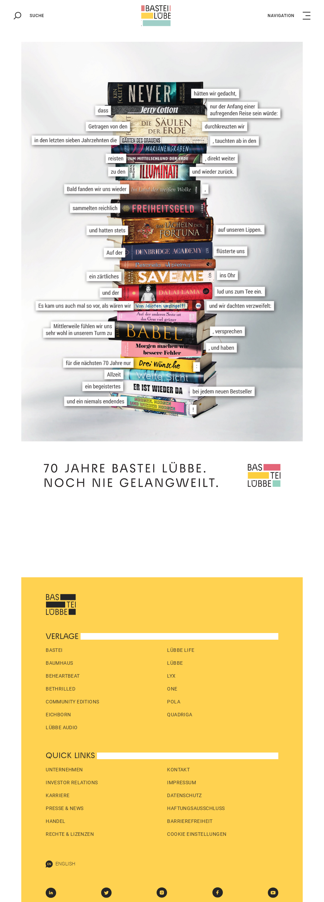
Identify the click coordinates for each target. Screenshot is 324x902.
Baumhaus (59, 663)
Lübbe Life (180, 650)
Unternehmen (64, 769)
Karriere (57, 795)
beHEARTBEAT (63, 676)
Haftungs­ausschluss (196, 808)
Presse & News (64, 808)
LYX (171, 676)
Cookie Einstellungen (196, 834)
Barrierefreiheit (189, 821)
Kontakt (178, 769)
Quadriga (179, 714)
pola (173, 701)
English (60, 864)
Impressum (181, 782)
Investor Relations (72, 782)
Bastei (54, 650)
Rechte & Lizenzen (70, 834)
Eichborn (58, 714)
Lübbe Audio (61, 727)
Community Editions (72, 701)
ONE (172, 689)
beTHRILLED (60, 689)
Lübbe (175, 663)
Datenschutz (184, 795)
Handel (55, 821)
